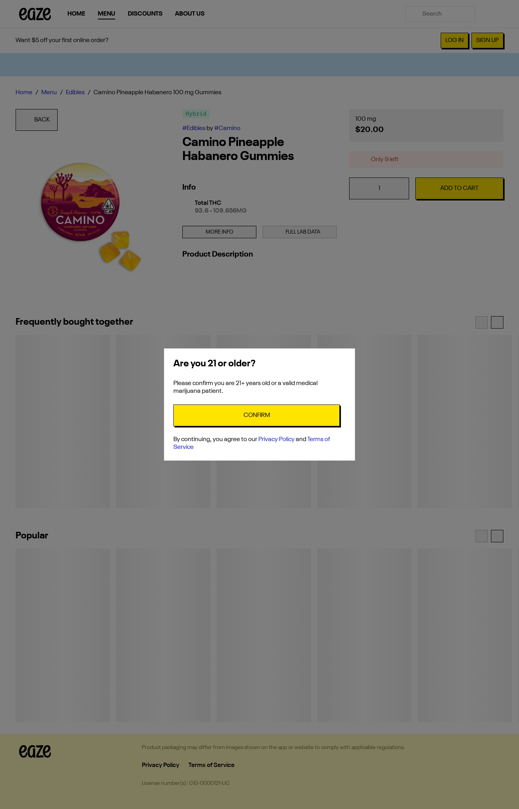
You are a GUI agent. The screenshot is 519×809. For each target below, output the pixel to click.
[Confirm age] (256, 415)
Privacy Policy (276, 439)
